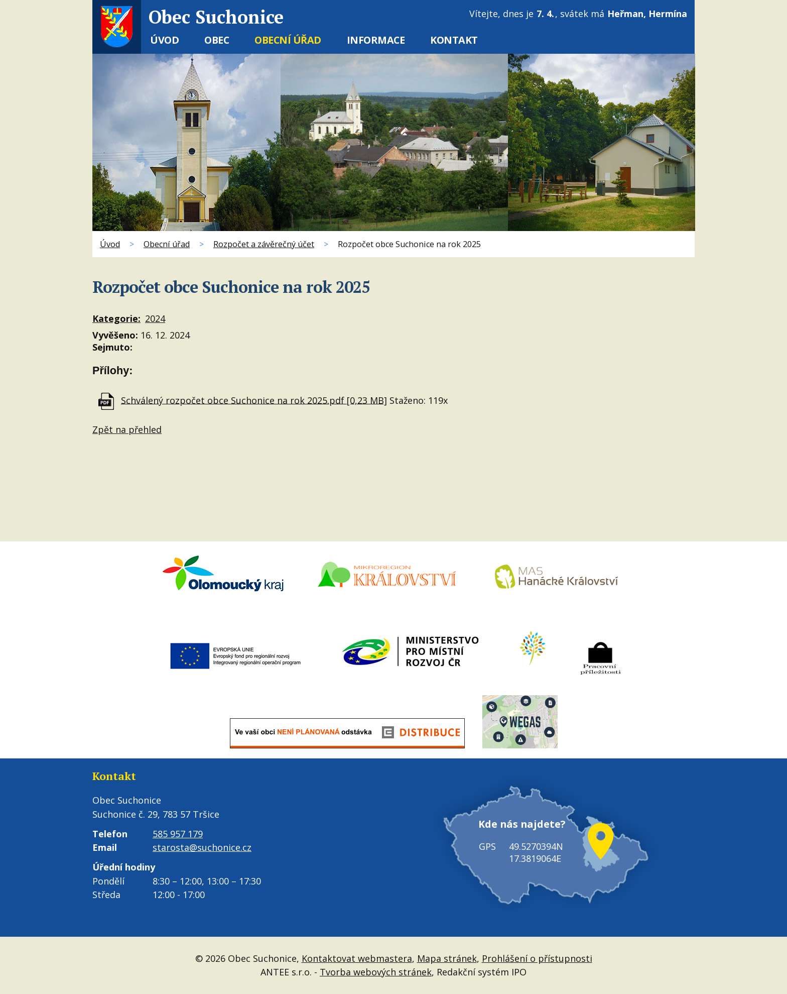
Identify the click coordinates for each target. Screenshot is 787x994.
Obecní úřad (287, 40)
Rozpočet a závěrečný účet (263, 244)
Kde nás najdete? (521, 825)
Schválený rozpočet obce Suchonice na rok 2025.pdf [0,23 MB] (254, 400)
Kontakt (454, 40)
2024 (155, 318)
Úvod (164, 40)
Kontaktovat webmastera (357, 958)
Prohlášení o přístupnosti (537, 958)
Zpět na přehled (127, 429)
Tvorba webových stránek (376, 972)
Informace (376, 40)
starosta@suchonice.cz (202, 847)
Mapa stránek (447, 958)
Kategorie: (116, 318)
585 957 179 (178, 834)
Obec (216, 40)
